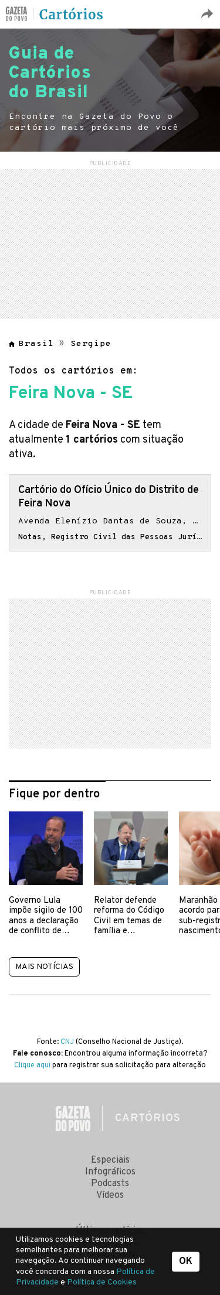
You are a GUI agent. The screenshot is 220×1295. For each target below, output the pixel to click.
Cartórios (71, 14)
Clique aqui (32, 1065)
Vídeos (110, 1195)
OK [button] (185, 1261)
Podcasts (110, 1184)
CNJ (67, 1042)
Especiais (110, 1160)
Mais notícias (44, 967)
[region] (110, 242)
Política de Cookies (102, 1282)
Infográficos (110, 1172)
